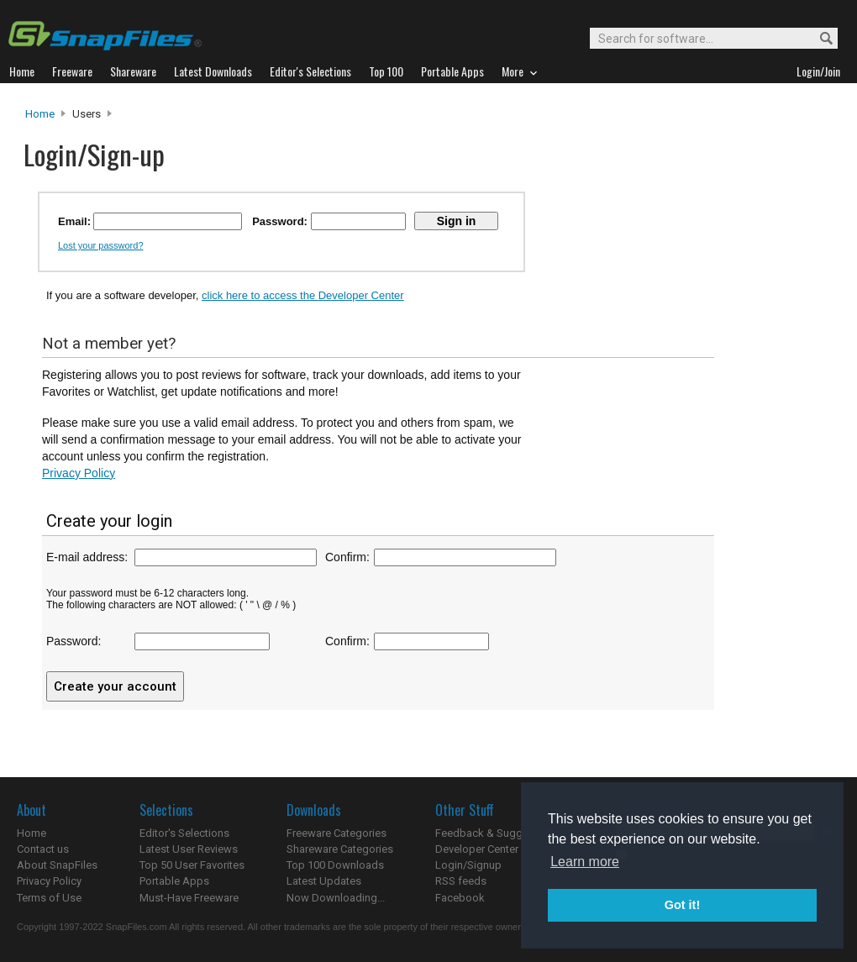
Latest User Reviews (188, 849)
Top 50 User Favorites (191, 865)
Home (40, 114)
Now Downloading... (336, 897)
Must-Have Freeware (189, 897)
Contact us (43, 849)
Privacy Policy (78, 473)
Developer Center (476, 849)
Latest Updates (324, 881)
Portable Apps (174, 881)
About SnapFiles (57, 865)
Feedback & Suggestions (497, 833)
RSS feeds (460, 881)
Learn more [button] (584, 861)
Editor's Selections (184, 833)
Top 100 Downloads (335, 865)
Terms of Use (49, 897)
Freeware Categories (336, 833)
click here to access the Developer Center (303, 295)
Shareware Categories (340, 849)
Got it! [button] (682, 905)
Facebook (460, 897)
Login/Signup (468, 865)
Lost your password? (101, 245)
